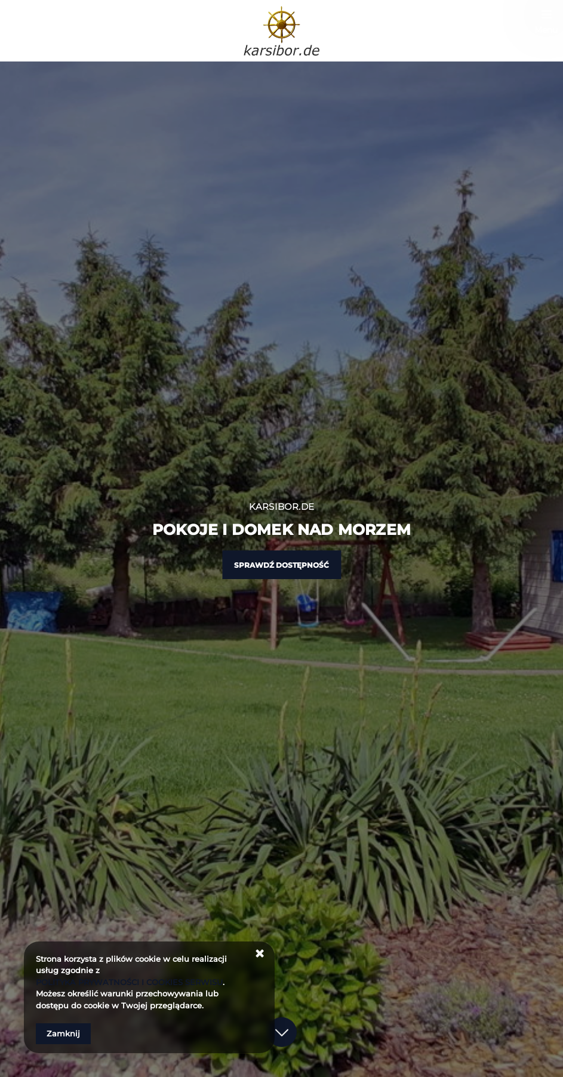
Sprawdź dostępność (281, 565)
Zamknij (63, 1033)
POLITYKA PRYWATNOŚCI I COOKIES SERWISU (129, 982)
